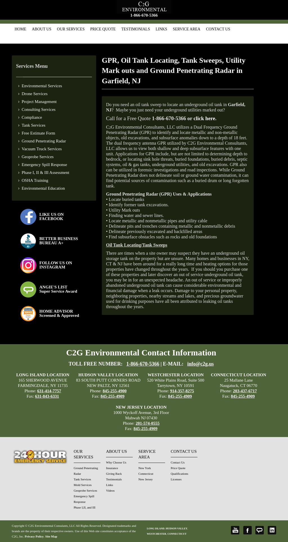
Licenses (176, 479)
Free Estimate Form (38, 133)
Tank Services (33, 125)
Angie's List (259, 530)
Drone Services (35, 93)
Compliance (32, 117)
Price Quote (103, 29)
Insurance (112, 468)
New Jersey (145, 479)
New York (144, 468)
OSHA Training (35, 180)
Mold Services (83, 485)
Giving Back (114, 473)
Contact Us (218, 29)
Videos (110, 490)
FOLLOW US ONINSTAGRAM (55, 265)
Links (161, 29)
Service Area (186, 29)
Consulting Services (38, 109)
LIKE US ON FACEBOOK (51, 216)
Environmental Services (42, 86)
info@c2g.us (200, 364)
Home (20, 29)
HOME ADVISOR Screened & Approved (59, 313)
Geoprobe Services (38, 156)
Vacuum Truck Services (42, 149)
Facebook (247, 530)
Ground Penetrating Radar (44, 141)
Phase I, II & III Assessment (45, 172)
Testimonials (135, 29)
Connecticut (145, 473)
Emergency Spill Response (44, 164)
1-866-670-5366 (144, 15)
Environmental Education (43, 188)
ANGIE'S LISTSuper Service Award (58, 289)
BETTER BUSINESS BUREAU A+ (58, 240)
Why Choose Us (116, 462)
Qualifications (179, 473)
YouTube (235, 530)
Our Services (71, 29)
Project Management (39, 101)
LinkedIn (272, 530)
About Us (41, 29)
